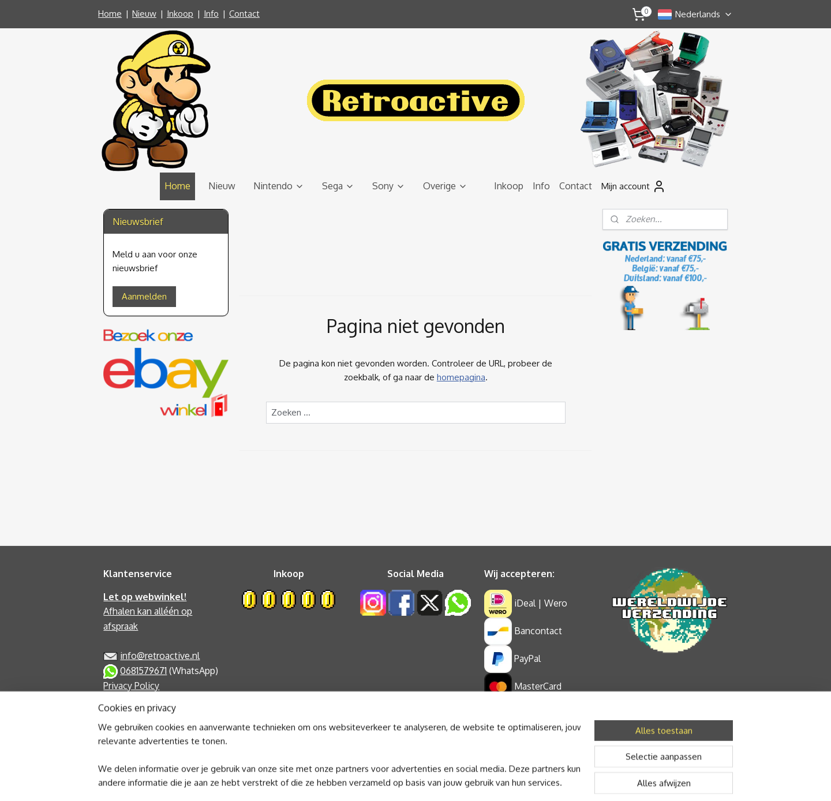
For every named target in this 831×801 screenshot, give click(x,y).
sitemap (376, 780)
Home (110, 13)
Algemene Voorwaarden (153, 700)
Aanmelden (144, 296)
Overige (445, 186)
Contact (244, 13)
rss (397, 780)
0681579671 (143, 670)
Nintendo (278, 186)
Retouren (122, 729)
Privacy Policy (131, 685)
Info (211, 13)
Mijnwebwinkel (527, 780)
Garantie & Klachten (144, 715)
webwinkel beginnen (436, 780)
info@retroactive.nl (160, 655)
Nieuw (144, 13)
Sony (388, 186)
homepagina (460, 377)
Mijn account (633, 186)
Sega (338, 186)
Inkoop (180, 13)
